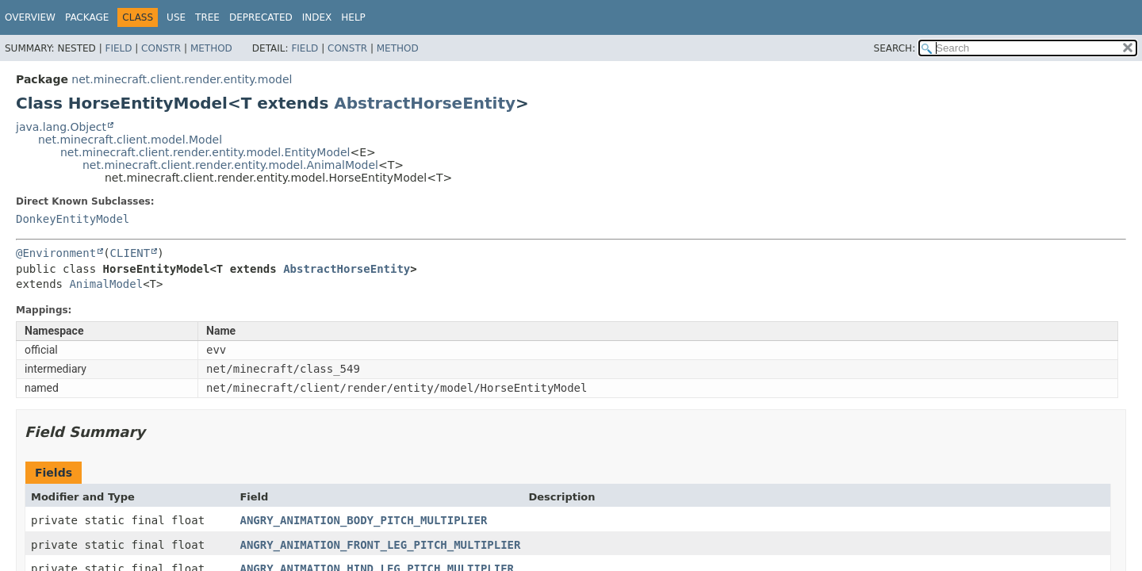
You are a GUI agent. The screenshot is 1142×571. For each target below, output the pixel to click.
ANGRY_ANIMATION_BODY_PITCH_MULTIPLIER (363, 520)
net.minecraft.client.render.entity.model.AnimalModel (230, 165)
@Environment (56, 253)
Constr (161, 48)
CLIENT (130, 253)
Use (176, 17)
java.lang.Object (61, 127)
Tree (207, 17)
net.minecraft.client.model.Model (130, 139)
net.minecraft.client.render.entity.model (181, 79)
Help (353, 17)
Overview (30, 17)
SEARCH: (895, 48)
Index (317, 17)
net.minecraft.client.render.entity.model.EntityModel (205, 152)
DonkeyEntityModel (72, 219)
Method (211, 48)
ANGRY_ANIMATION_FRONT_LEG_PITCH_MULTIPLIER (380, 544)
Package (87, 17)
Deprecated (261, 17)
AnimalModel (106, 284)
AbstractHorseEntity (424, 103)
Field (118, 48)
